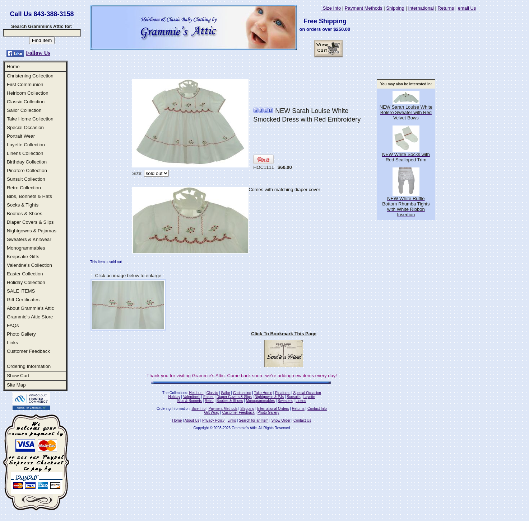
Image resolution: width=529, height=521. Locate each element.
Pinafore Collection (27, 170)
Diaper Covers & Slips (30, 222)
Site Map (16, 385)
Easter (208, 397)
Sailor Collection (24, 110)
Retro (209, 401)
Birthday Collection (27, 162)
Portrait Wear (21, 136)
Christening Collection (30, 76)
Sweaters (285, 401)
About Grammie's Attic (30, 308)
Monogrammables (26, 248)
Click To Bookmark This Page (283, 333)
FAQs (13, 325)
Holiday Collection (26, 282)
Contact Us (302, 420)
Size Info (331, 8)
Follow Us (38, 53)
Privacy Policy (213, 420)
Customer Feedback (28, 351)
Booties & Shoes (24, 213)
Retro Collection (24, 187)
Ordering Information (29, 366)
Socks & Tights (22, 205)
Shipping (395, 8)
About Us (192, 420)
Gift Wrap (211, 413)
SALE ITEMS (21, 291)
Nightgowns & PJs (269, 397)
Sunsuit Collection (26, 179)
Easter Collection (25, 273)
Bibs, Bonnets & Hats (29, 196)
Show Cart (18, 375)
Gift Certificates (23, 299)
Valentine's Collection (29, 265)
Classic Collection (26, 101)
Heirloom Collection (27, 93)
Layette (309, 397)
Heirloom (196, 393)
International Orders (273, 409)
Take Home (263, 393)
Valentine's (191, 397)
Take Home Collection (30, 119)
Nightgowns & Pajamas (31, 230)
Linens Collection (25, 153)
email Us (467, 8)
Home (13, 66)
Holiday (174, 397)
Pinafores (282, 393)
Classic (212, 393)
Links (12, 342)
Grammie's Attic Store (30, 316)
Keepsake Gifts (23, 256)
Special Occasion (25, 127)
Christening (242, 393)
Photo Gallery (21, 334)
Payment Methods (363, 8)
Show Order (280, 420)
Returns (446, 8)
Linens (301, 401)
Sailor (225, 393)
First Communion (25, 84)
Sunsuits (293, 397)
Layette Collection (26, 144)
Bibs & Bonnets (189, 401)
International (421, 8)
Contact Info (317, 409)
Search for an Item (253, 420)
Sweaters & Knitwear (29, 239)
